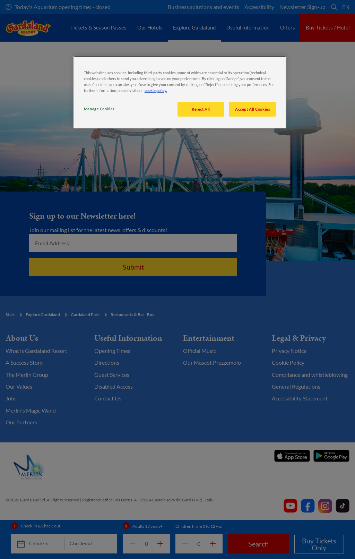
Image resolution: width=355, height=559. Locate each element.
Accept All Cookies (252, 109)
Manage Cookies (99, 109)
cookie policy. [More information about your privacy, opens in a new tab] (156, 90)
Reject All (201, 109)
